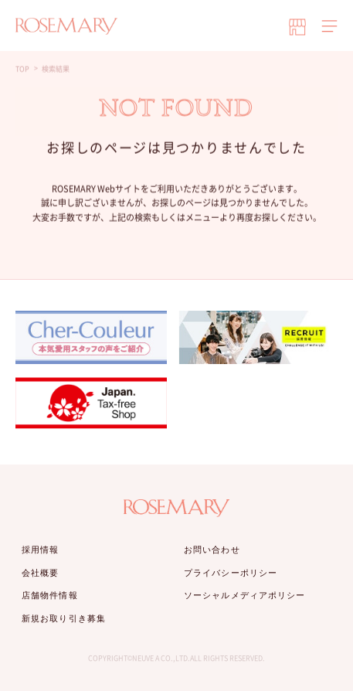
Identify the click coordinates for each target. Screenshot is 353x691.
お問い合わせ (212, 549)
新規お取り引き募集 (64, 618)
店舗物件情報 (50, 595)
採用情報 (40, 549)
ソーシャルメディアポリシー (244, 595)
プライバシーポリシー (230, 572)
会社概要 (40, 572)
